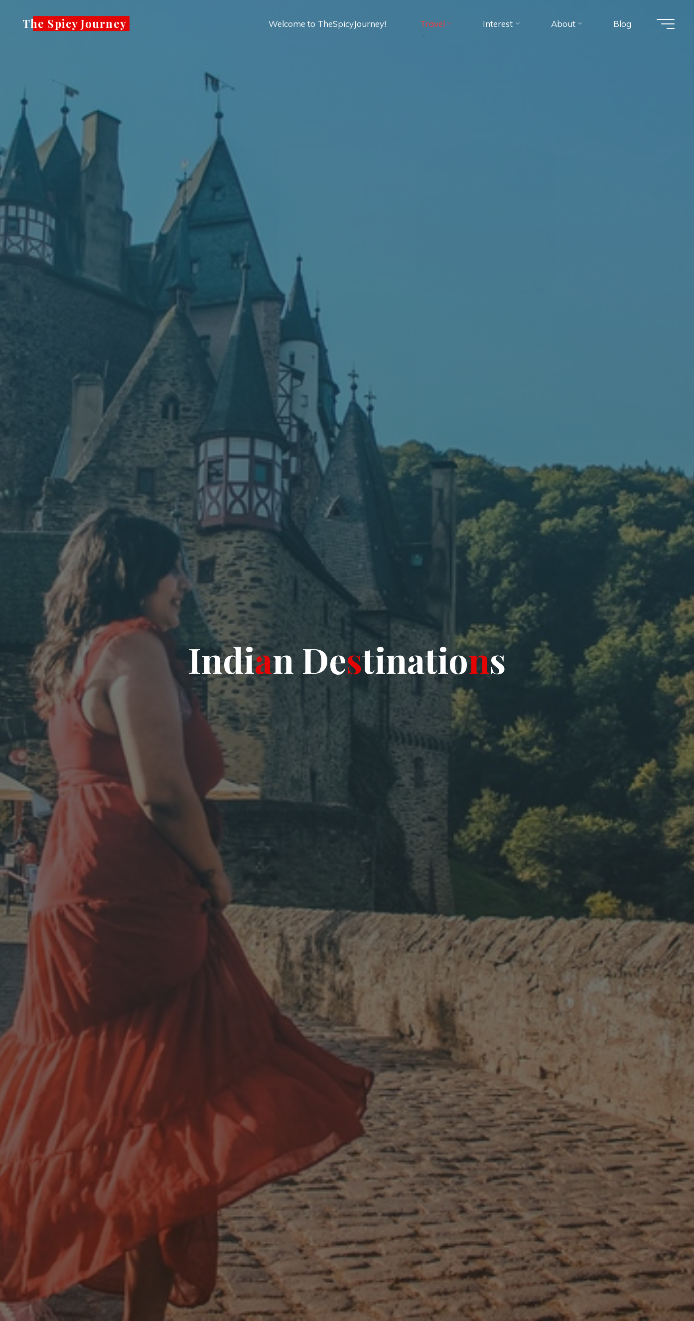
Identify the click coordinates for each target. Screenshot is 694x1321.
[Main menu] (664, 24)
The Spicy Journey (76, 23)
